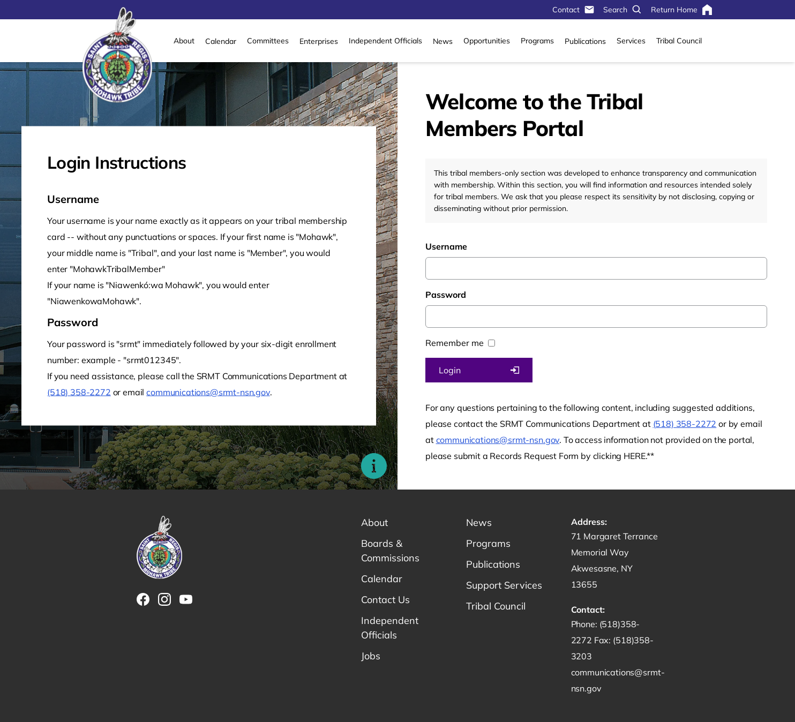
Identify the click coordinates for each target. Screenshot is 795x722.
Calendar (220, 41)
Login (479, 370)
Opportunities (486, 41)
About (184, 41)
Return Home (681, 9)
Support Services (504, 585)
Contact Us (385, 599)
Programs (537, 41)
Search (622, 9)
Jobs (370, 656)
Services (631, 41)
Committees (268, 41)
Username (446, 246)
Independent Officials (385, 41)
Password (445, 294)
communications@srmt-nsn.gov (208, 392)
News (443, 41)
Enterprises (318, 41)
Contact (573, 9)
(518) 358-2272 (79, 392)
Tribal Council (679, 41)
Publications (585, 41)
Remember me (454, 342)
